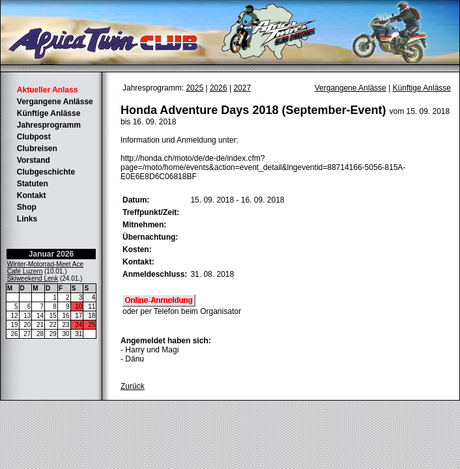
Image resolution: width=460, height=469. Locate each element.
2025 (194, 87)
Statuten (32, 183)
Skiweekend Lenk (32, 278)
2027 (242, 87)
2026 (218, 87)
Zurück (133, 386)
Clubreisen (37, 148)
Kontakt (31, 195)
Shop (26, 207)
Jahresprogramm (49, 125)
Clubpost (34, 136)
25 (91, 324)
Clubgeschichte (46, 172)
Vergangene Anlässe (55, 101)
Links (27, 218)
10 (78, 306)
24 (78, 324)
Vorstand (33, 160)
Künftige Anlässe (49, 113)
